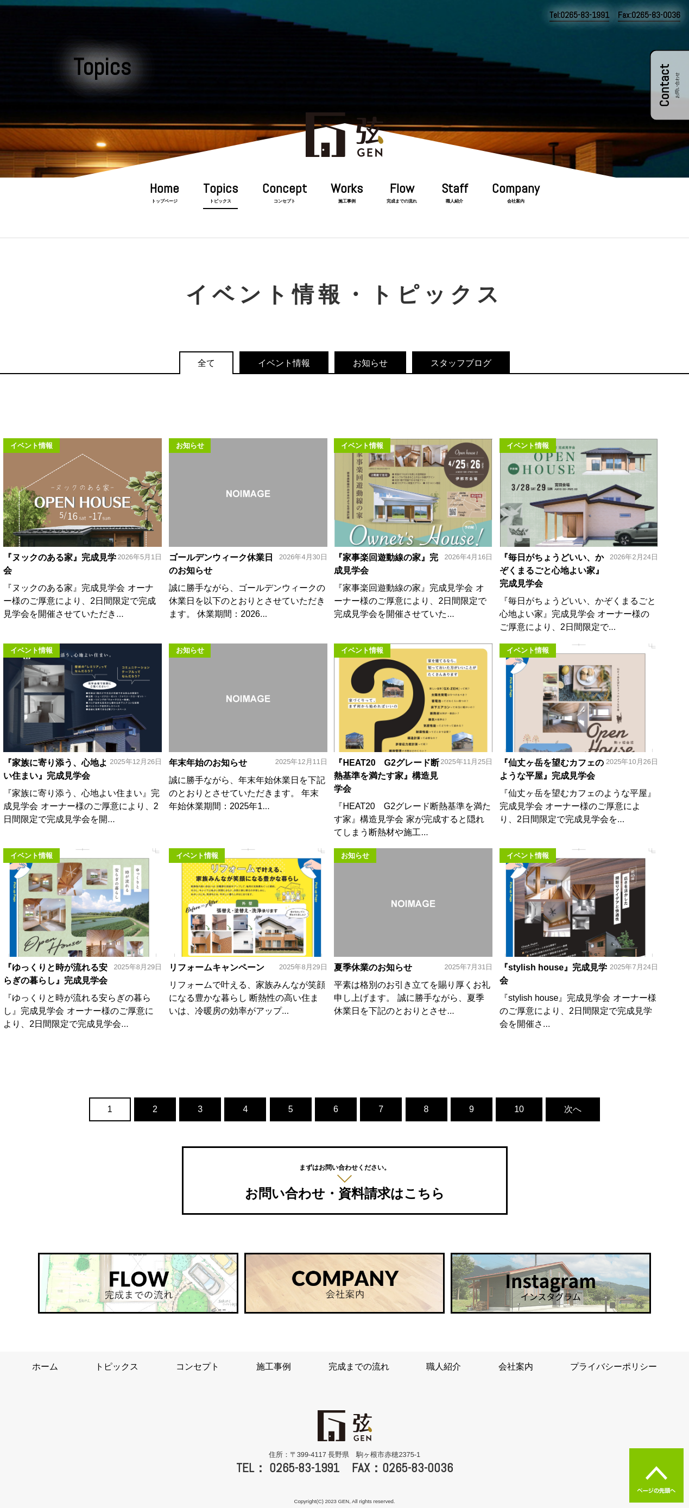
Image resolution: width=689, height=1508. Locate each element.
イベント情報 (284, 363)
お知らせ (370, 363)
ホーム (45, 1366)
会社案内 (515, 201)
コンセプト (284, 201)
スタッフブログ (461, 363)
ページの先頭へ (656, 1475)
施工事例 (347, 201)
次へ (572, 1109)
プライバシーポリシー (613, 1366)
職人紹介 (454, 201)
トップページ (164, 201)
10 (519, 1109)
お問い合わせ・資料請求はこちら (345, 1181)
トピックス (220, 201)
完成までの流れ (402, 201)
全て (206, 363)
